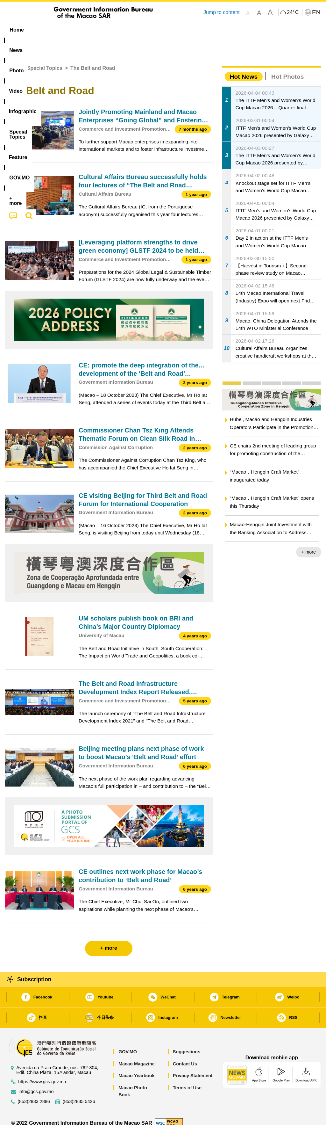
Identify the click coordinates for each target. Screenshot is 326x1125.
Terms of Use (187, 1080)
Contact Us (185, 1056)
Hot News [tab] (244, 69)
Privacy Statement (193, 1068)
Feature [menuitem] (213, 30)
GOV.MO (127, 1044)
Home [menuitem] (17, 30)
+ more (308, 545)
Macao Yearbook (136, 1068)
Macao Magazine (136, 1056)
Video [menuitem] (97, 30)
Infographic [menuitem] (131, 30)
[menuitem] (43, 30)
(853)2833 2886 (34, 1094)
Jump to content (221, 12)
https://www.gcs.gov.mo (42, 1074)
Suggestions (186, 1044)
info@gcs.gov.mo (35, 1084)
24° (293, 12)
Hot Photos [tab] (287, 69)
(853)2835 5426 (79, 1094)
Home (12, 61)
